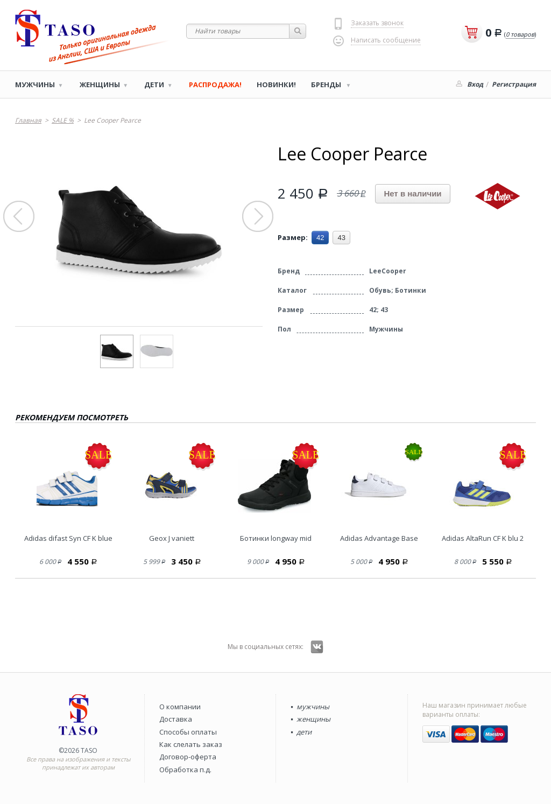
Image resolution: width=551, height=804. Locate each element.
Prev (19, 217)
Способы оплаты (188, 732)
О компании (180, 706)
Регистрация (514, 84)
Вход (475, 84)
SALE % (63, 120)
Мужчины (35, 84)
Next (258, 217)
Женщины (100, 84)
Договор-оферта (187, 756)
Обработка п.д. (185, 769)
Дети (154, 84)
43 (341, 238)
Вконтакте (316, 646)
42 (320, 238)
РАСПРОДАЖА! (215, 84)
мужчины (312, 706)
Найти (297, 31)
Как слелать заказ (190, 744)
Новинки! (276, 84)
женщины (313, 719)
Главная (28, 120)
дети (304, 732)
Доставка (175, 719)
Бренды (327, 84)
